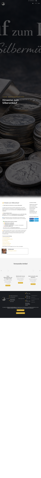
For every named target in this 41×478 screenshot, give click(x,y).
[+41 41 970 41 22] (13, 297)
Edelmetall (10, 280)
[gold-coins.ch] (35, 297)
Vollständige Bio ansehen (12, 250)
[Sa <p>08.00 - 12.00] (28, 301)
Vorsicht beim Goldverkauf (6, 243)
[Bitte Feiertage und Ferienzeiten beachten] (28, 304)
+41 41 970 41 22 (31, 0)
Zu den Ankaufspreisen (6, 237)
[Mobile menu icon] (38, 3)
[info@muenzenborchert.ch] (13, 295)
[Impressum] (35, 300)
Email (33, 3)
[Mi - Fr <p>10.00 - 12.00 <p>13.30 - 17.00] (28, 297)
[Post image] (7, 270)
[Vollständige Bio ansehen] (16, 250)
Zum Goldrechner (5, 240)
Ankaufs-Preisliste (20, 310)
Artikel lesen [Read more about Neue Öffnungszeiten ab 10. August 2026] (8, 285)
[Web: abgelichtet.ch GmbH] (35, 298)
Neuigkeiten (9, 281)
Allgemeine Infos (6, 280)
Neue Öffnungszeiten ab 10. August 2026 (8, 277)
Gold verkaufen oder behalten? (33, 276)
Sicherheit (9, 282)
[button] (31, 219)
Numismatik (6, 282)
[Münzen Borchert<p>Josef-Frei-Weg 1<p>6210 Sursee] (13, 301)
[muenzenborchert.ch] (35, 295)
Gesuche (6, 281)
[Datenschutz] (35, 302)
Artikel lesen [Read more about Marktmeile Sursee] (20, 282)
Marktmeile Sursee (20, 276)
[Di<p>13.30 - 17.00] (28, 293)
